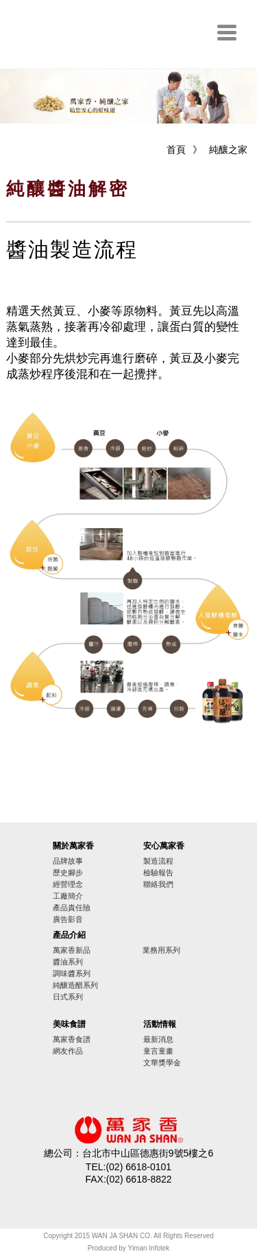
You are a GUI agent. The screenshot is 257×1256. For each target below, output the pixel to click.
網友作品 (68, 1051)
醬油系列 (68, 962)
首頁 (176, 149)
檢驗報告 (158, 872)
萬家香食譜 (71, 1039)
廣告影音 (68, 919)
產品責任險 (71, 907)
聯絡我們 (158, 884)
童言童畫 (158, 1051)
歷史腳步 (68, 872)
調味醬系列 (71, 973)
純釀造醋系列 (75, 985)
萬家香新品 (71, 950)
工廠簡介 (68, 896)
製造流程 (158, 861)
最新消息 (158, 1039)
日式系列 (68, 997)
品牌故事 (68, 861)
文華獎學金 (162, 1062)
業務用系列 (161, 950)
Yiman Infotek (149, 1248)
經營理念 (68, 884)
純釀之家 (228, 149)
